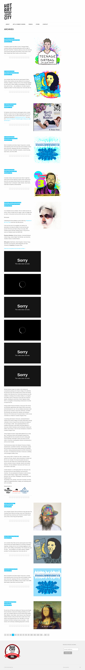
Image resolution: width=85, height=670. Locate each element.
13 (41, 635)
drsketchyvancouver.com (20, 117)
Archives (9, 29)
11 (34, 635)
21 (45, 635)
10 (31, 635)
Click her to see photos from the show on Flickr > (14, 248)
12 (38, 635)
